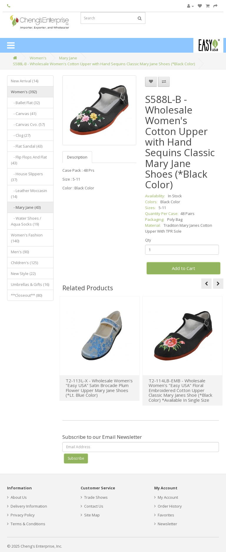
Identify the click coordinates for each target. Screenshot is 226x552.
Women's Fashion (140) (27, 238)
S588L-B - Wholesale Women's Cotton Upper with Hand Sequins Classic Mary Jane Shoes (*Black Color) (104, 63)
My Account (166, 497)
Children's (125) (24, 262)
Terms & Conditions (26, 523)
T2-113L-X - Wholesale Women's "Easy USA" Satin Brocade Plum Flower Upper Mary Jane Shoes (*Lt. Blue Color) (99, 388)
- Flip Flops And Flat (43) (29, 160)
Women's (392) (24, 91)
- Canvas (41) (23, 113)
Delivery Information (27, 506)
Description (77, 157)
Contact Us (92, 506)
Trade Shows (94, 497)
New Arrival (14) (24, 81)
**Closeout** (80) (26, 295)
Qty (148, 240)
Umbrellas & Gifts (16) (30, 284)
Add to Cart (183, 268)
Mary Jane (68, 58)
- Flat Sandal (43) (26, 146)
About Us (17, 497)
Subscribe (76, 458)
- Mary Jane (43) (26, 207)
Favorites (164, 515)
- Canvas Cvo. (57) (28, 124)
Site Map (90, 515)
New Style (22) (23, 273)
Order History (168, 506)
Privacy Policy (21, 515)
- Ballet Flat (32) (25, 102)
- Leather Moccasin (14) (29, 193)
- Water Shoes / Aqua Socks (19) (26, 221)
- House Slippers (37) (27, 176)
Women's (38, 58)
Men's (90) (20, 251)
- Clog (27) (20, 135)
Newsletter (165, 523)
